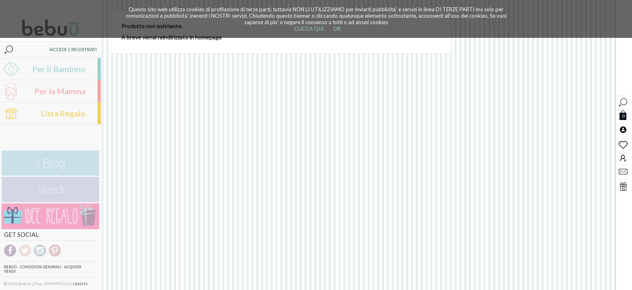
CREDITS (80, 284)
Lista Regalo (63, 113)
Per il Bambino (58, 69)
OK (337, 28)
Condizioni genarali (40, 267)
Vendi (10, 271)
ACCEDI (58, 49)
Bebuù (10, 267)
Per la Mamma (59, 91)
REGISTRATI (84, 49)
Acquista (72, 267)
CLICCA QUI (309, 28)
